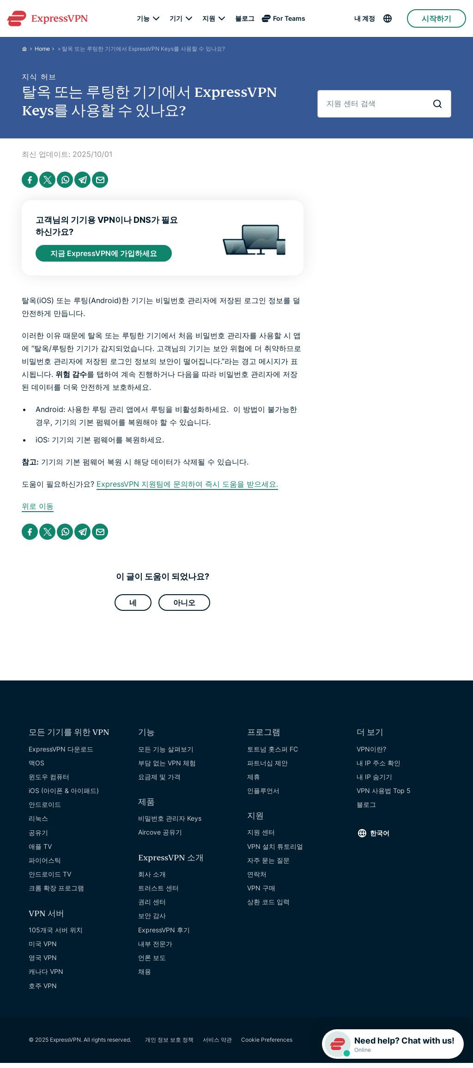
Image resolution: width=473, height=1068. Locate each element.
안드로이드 (45, 808)
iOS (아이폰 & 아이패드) (64, 795)
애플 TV (40, 850)
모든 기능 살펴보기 (166, 753)
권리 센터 (152, 906)
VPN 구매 (261, 892)
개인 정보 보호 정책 (169, 1043)
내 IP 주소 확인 (378, 767)
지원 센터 (261, 836)
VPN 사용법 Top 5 (384, 795)
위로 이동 (38, 508)
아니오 (184, 605)
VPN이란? (371, 753)
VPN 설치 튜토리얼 (275, 850)
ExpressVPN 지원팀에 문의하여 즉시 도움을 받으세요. (187, 486)
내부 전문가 (155, 948)
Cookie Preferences (266, 1043)
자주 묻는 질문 (268, 864)
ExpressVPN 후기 (164, 934)
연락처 (257, 878)
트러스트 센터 (158, 892)
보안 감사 (152, 920)
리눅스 (38, 822)
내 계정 (364, 18)
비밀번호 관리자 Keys (169, 822)
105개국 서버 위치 (56, 934)
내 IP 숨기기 (374, 781)
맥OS (36, 767)
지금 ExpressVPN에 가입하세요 (103, 254)
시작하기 (436, 18)
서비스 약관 (217, 1043)
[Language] (394, 18)
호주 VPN (43, 990)
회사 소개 (152, 878)
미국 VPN (43, 948)
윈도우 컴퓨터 (49, 781)
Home (42, 48)
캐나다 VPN (46, 975)
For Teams (289, 18)
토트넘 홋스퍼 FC (272, 753)
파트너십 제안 (267, 767)
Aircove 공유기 (160, 836)
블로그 (245, 18)
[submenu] (156, 18)
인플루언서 (263, 795)
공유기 (38, 837)
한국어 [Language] (379, 837)
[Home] (28, 48)
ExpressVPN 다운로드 (61, 753)
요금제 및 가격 (159, 781)
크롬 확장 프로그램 (56, 892)
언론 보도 (152, 962)
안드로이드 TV (50, 878)
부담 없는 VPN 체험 (167, 767)
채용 (144, 975)
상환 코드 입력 (268, 906)
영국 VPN (43, 962)
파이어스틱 (45, 864)
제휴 (253, 781)
